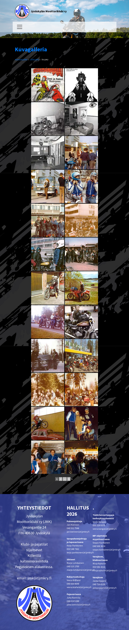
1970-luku (34, 59)
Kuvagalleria (31, 49)
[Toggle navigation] (19, 27)
